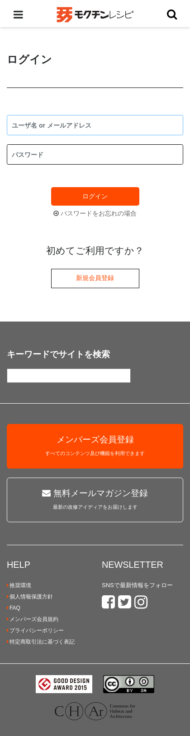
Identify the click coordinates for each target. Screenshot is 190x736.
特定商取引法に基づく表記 (41, 642)
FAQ (13, 608)
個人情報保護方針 (30, 596)
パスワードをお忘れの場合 (95, 213)
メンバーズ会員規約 (32, 619)
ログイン (95, 196)
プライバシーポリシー (35, 630)
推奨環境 (19, 585)
